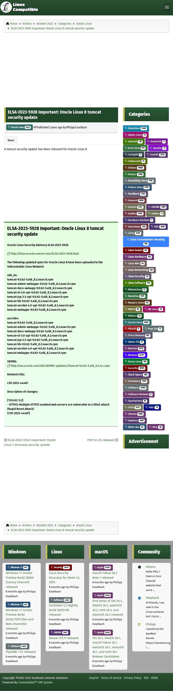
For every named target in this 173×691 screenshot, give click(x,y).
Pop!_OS (153, 328)
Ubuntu (134, 413)
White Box (135, 427)
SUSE (133, 407)
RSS (146, 678)
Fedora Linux (137, 187)
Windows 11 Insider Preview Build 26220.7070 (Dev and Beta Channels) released (20, 619)
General (135, 200)
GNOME (157, 206)
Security (135, 368)
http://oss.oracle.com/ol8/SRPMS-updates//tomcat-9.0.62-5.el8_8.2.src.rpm (60, 366)
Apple (102, 567)
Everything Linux (139, 180)
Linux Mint (135, 263)
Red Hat (134, 348)
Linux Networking (139, 269)
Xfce (156, 427)
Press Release (138, 335)
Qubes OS (134, 341)
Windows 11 (18, 567)
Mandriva (135, 296)
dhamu (151, 567)
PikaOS (132, 328)
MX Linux (154, 309)
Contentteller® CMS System (35, 682)
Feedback (135, 193)
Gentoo (134, 206)
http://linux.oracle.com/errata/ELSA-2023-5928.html (45, 253)
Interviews (136, 226)
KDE (158, 226)
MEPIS (132, 309)
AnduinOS (156, 141)
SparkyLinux (136, 400)
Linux (133, 233)
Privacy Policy (133, 678)
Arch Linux (135, 147)
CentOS (156, 154)
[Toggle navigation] (167, 7)
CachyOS (133, 154)
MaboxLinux (136, 289)
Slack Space (137, 374)
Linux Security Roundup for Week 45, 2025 (64, 577)
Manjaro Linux (137, 302)
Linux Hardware (138, 256)
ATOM (154, 678)
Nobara (133, 315)
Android (134, 141)
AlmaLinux (136, 128)
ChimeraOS (135, 161)
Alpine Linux (136, 134)
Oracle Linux (19, 127)
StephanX (152, 598)
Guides (134, 213)
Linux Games (137, 250)
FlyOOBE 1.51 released (21, 652)
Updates (135, 420)
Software (136, 387)
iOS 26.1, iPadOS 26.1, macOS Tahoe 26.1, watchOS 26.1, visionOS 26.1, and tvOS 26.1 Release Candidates (108, 647)
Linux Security (137, 276)
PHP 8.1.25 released (100, 440)
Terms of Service (111, 678)
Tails (152, 407)
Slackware (136, 381)
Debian (134, 167)
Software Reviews (139, 394)
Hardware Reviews (139, 220)
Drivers (134, 174)
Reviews (135, 354)
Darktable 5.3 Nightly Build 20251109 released (63, 610)
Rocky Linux (136, 361)
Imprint (94, 678)
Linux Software (138, 282)
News (11, 140)
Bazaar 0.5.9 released (64, 638)
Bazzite (158, 147)
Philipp (151, 624)
